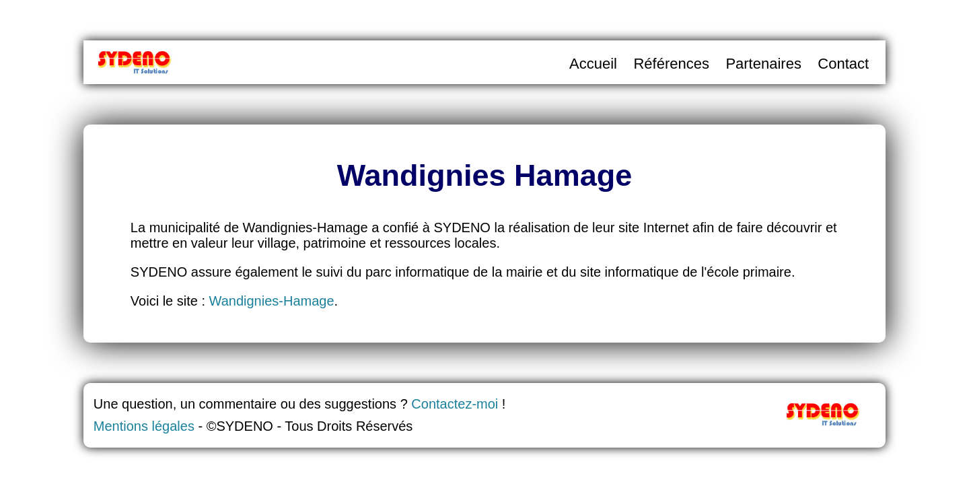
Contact (843, 63)
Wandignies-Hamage (271, 300)
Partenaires (763, 63)
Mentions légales (144, 426)
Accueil (593, 63)
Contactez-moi (454, 403)
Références (671, 63)
